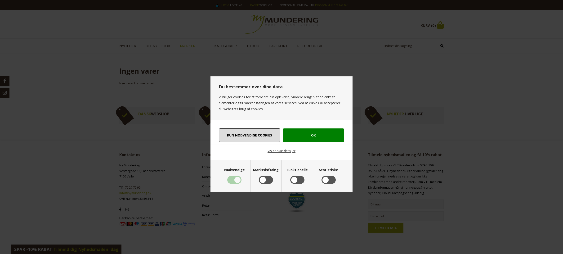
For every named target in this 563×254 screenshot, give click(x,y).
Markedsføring (266, 170)
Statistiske (328, 170)
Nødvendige (234, 170)
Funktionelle (297, 170)
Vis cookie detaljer (281, 151)
